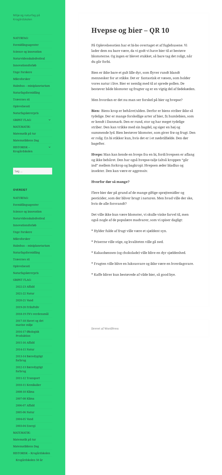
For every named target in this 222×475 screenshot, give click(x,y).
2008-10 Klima (25, 391)
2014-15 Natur (25, 349)
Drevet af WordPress (105, 328)
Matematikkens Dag (26, 140)
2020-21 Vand (24, 300)
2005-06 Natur (25, 412)
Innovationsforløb (24, 65)
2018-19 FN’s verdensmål (32, 314)
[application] (143, 73)
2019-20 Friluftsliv (27, 307)
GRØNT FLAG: (22, 120)
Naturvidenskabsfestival (29, 58)
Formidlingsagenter (26, 45)
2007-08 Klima (25, 398)
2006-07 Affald (25, 405)
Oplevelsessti (21, 106)
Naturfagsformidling (26, 92)
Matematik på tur (24, 133)
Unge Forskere (22, 72)
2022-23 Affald (25, 286)
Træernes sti (21, 99)
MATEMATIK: (22, 126)
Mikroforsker (21, 79)
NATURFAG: (20, 38)
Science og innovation (27, 51)
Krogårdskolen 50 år (29, 460)
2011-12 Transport (28, 378)
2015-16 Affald (25, 342)
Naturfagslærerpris (26, 113)
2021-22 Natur (25, 293)
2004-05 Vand (24, 419)
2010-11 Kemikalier (28, 385)
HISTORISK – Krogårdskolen (23, 149)
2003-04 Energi (25, 426)
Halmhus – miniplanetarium (31, 86)
